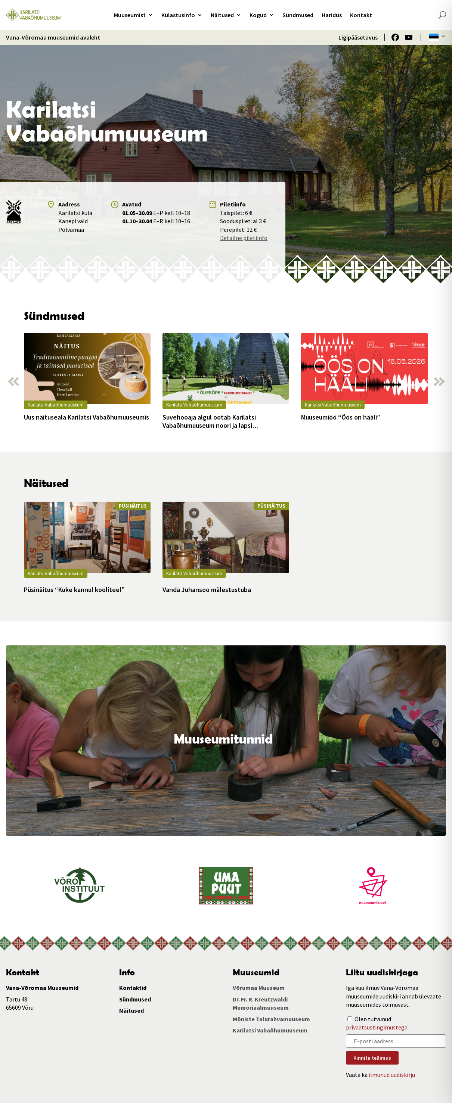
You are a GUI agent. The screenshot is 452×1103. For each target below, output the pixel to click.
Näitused (222, 15)
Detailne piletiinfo (243, 238)
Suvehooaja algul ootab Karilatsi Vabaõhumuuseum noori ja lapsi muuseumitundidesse (209, 421)
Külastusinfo (178, 15)
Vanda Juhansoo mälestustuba (206, 590)
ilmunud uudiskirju (392, 1074)
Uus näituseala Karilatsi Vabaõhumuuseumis (86, 417)
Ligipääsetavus (358, 37)
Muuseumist (130, 15)
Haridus (332, 15)
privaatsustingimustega (377, 1027)
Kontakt (361, 15)
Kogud (258, 15)
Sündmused (297, 15)
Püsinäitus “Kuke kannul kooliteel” (74, 590)
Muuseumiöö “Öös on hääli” (340, 417)
